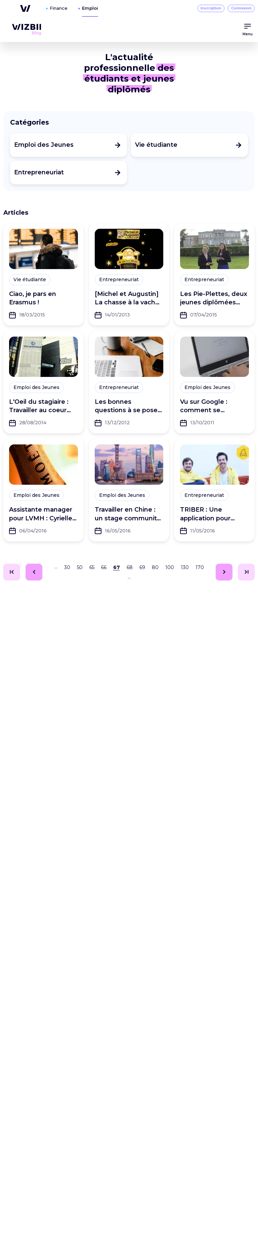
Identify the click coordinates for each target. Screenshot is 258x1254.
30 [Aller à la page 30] (67, 567)
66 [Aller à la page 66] (103, 567)
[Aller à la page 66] (34, 572)
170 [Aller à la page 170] (200, 567)
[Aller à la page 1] (11, 572)
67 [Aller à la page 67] (116, 567)
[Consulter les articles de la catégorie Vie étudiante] (189, 145)
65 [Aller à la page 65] (91, 567)
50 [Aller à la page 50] (80, 567)
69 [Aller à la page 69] (142, 567)
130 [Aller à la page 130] (185, 567)
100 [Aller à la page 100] (169, 567)
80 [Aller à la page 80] (155, 567)
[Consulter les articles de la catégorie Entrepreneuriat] (68, 172)
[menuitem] (26, 29)
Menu (248, 29)
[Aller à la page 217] (246, 572)
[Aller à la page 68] (224, 572)
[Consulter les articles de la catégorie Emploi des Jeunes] (68, 145)
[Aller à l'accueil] (26, 29)
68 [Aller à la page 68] (130, 567)
